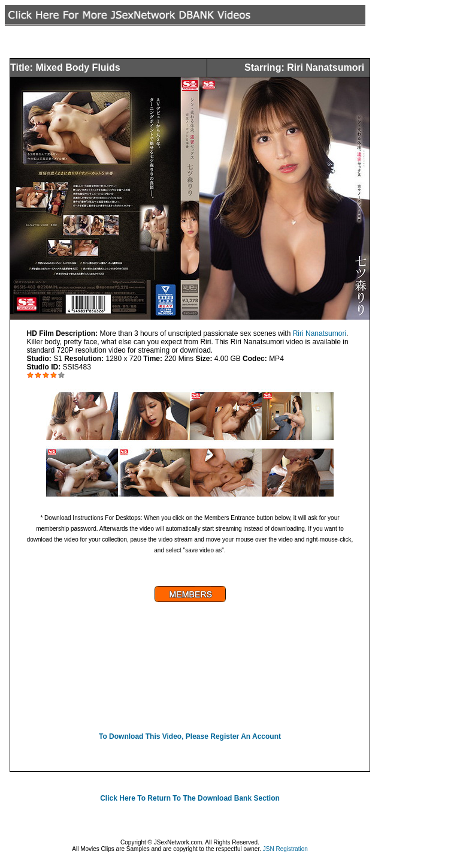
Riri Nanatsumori (319, 333)
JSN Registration (285, 849)
